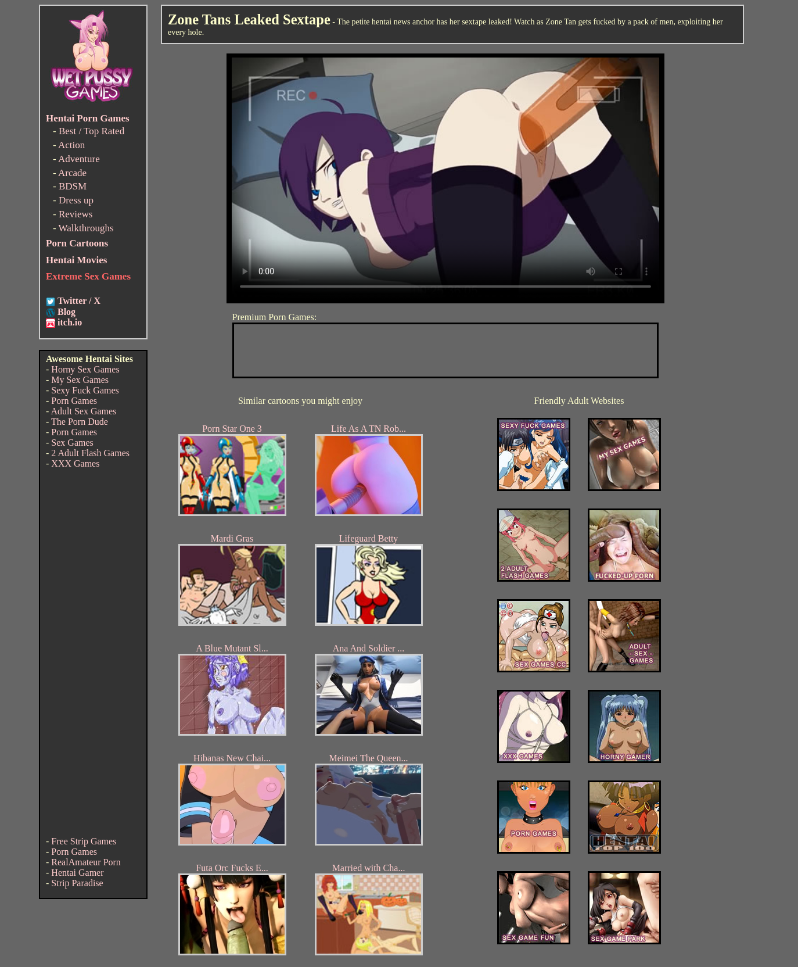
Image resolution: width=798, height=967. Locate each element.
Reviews (76, 214)
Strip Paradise (77, 883)
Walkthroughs (86, 228)
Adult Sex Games (83, 411)
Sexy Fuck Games (84, 390)
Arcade (72, 172)
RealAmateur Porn (86, 862)
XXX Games (75, 463)
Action (71, 145)
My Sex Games (80, 380)
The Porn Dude (79, 422)
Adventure (79, 158)
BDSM (73, 186)
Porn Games (74, 401)
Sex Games (72, 442)
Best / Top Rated (91, 131)
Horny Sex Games (85, 369)
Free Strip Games (83, 841)
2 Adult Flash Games (90, 453)
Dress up (76, 200)
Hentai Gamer (77, 873)
